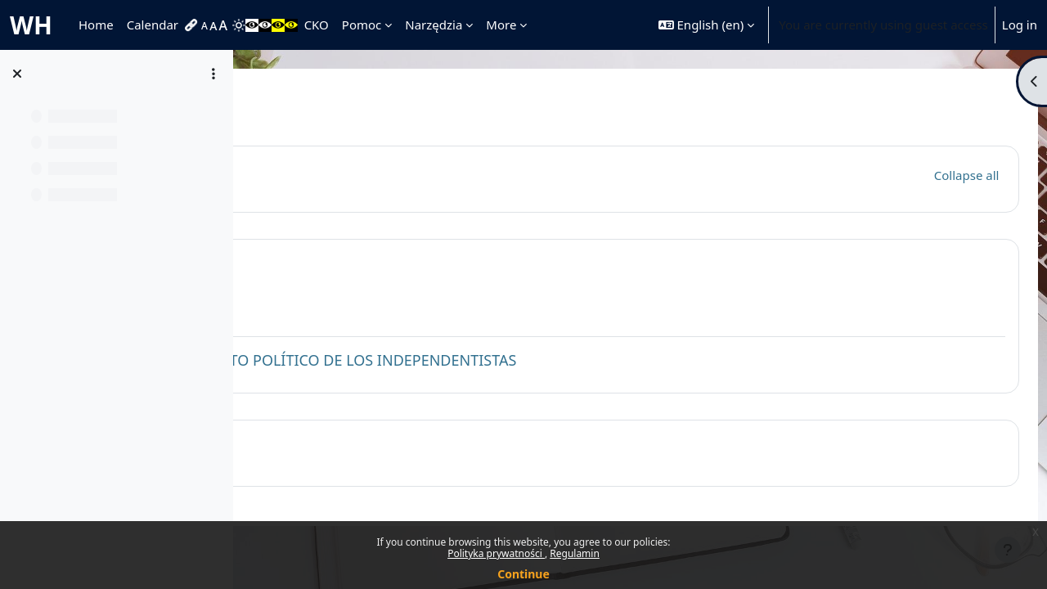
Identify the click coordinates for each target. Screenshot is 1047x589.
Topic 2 (348, 447)
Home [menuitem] (96, 24)
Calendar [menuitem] (152, 24)
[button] (706, 25)
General (352, 172)
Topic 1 (348, 265)
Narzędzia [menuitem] (433, 24)
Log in (1019, 24)
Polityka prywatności (496, 553)
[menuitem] (193, 25)
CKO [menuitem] (316, 24)
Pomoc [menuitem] (361, 24)
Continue (523, 574)
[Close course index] (17, 74)
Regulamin (575, 553)
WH (31, 25)
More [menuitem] (501, 24)
